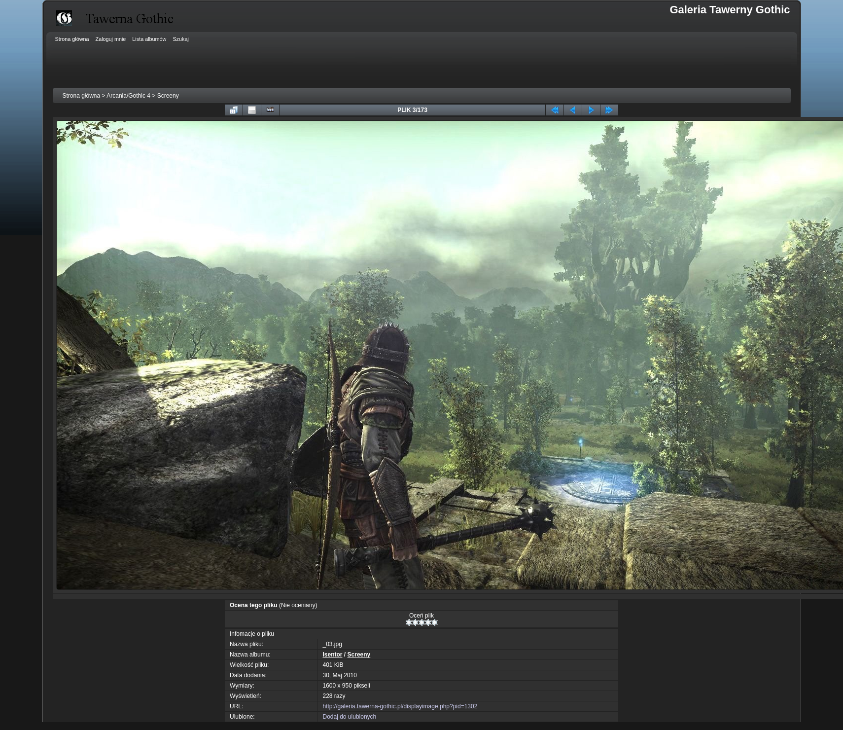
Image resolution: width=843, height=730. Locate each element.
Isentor (333, 654)
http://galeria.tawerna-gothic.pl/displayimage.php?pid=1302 (400, 706)
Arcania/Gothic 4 (128, 95)
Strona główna (82, 95)
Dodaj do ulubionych (350, 716)
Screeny (168, 95)
